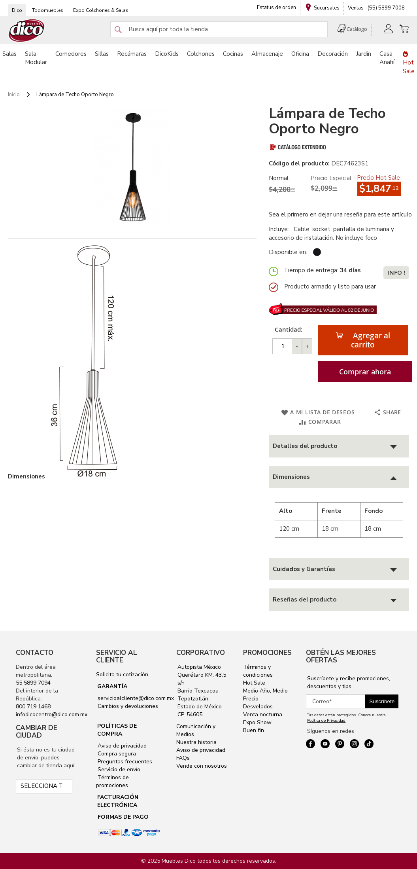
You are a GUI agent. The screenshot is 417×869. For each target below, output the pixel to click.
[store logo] (27, 31)
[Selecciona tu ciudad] (44, 786)
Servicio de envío (118, 769)
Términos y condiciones (258, 671)
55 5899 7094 (33, 683)
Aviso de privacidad (121, 745)
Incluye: (280, 229)
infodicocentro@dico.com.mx (51, 714)
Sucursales (327, 7)
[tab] (339, 446)
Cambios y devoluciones (127, 706)
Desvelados (258, 706)
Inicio (14, 94)
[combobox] (219, 29)
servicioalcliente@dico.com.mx (136, 698)
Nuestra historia (196, 742)
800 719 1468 (33, 706)
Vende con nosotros (201, 766)
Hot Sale (254, 683)
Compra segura (116, 753)
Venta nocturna (262, 714)
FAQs (183, 758)
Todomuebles (47, 10)
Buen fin (253, 730)
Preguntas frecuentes (124, 761)
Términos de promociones (112, 781)
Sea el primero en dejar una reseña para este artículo (340, 214)
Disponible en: (288, 252)
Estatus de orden (276, 7)
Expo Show (257, 722)
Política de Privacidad (326, 720)
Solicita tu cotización (122, 674)
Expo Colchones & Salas (100, 10)
